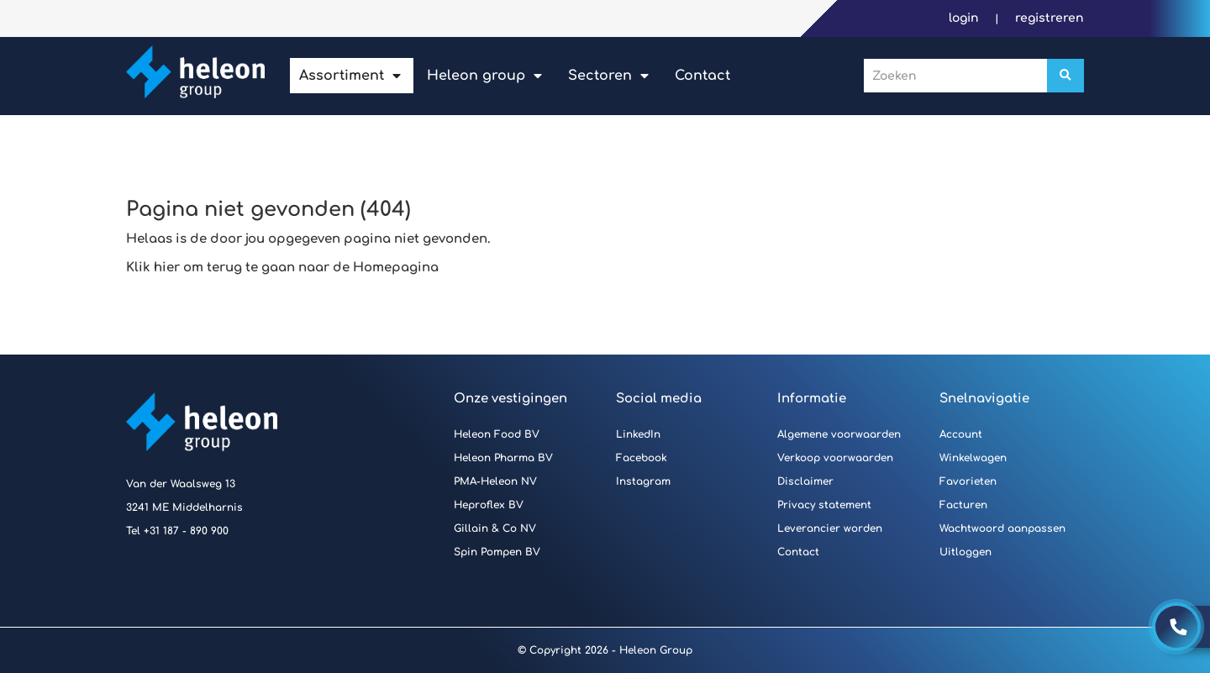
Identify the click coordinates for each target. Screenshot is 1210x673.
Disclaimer (805, 481)
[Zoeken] (1065, 75)
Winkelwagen (973, 458)
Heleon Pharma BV (503, 458)
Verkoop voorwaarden (835, 458)
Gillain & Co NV (495, 528)
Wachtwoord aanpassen (1002, 528)
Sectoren (600, 75)
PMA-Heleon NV (495, 481)
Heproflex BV (488, 505)
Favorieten (968, 481)
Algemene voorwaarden (839, 434)
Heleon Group (476, 75)
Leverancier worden (829, 528)
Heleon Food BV (496, 434)
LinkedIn (638, 434)
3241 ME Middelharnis (184, 507)
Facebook (641, 458)
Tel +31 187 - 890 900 (177, 531)
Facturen (963, 505)
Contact (702, 75)
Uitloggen (965, 552)
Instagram (643, 481)
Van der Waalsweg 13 (180, 484)
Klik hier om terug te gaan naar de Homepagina (282, 267)
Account (960, 434)
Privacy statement (824, 505)
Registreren (1049, 18)
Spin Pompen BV (497, 552)
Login (965, 18)
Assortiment (341, 75)
